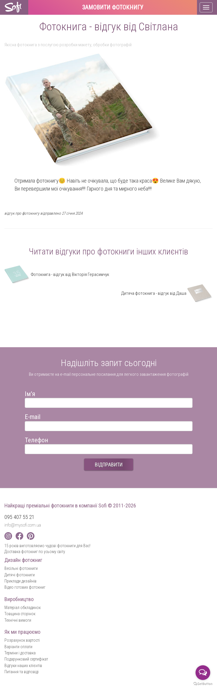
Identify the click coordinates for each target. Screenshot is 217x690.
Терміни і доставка (20, 653)
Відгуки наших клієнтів (23, 665)
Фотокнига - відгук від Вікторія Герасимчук (56, 274)
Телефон (36, 439)
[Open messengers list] (203, 672)
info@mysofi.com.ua (22, 525)
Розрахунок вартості (22, 640)
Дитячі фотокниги (19, 574)
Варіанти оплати (18, 646)
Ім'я (30, 393)
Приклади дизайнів (20, 581)
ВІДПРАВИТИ (108, 464)
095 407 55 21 (19, 517)
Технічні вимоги (17, 620)
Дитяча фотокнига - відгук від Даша (167, 293)
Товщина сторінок (19, 613)
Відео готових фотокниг (24, 587)
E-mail (32, 416)
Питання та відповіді (21, 671)
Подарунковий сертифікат (26, 659)
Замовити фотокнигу (112, 7)
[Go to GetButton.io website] (202, 684)
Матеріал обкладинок (22, 607)
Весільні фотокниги (21, 568)
